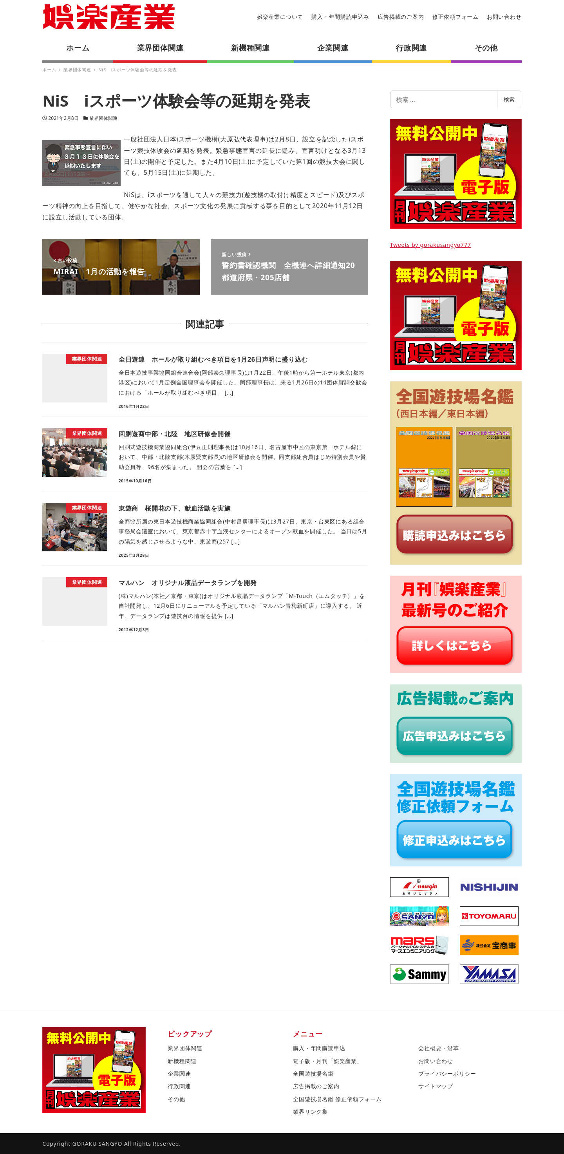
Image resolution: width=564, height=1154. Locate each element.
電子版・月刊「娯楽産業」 (328, 1061)
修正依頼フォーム (455, 16)
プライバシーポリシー (447, 1073)
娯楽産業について (280, 16)
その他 (176, 1099)
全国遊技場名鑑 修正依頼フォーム (337, 1099)
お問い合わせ (504, 16)
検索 (509, 99)
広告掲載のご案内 (401, 16)
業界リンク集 (310, 1111)
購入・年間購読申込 (319, 1048)
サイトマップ (435, 1086)
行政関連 (179, 1086)
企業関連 (179, 1073)
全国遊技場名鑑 (313, 1073)
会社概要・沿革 (438, 1048)
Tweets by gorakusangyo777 (430, 244)
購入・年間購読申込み (340, 16)
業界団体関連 (103, 118)
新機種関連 (182, 1061)
